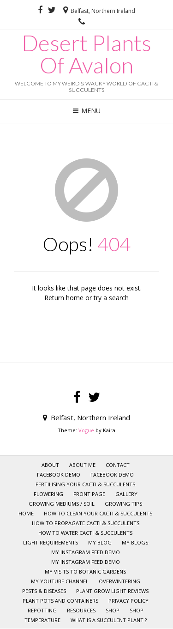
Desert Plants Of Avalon (86, 54)
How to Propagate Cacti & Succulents (85, 523)
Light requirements (50, 542)
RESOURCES (81, 610)
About (50, 464)
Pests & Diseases (44, 590)
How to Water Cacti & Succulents (85, 532)
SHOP (112, 610)
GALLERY (126, 493)
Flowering (48, 493)
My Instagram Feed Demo (85, 552)
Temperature (42, 620)
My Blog (100, 542)
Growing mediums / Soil (62, 503)
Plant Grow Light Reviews (112, 590)
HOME (26, 513)
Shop (136, 610)
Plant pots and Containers (60, 600)
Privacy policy (128, 600)
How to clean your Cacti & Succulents (98, 513)
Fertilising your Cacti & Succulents (85, 484)
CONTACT (118, 464)
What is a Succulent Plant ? (109, 620)
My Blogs (135, 542)
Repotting (42, 610)
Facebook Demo (58, 474)
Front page (89, 493)
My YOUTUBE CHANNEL (60, 581)
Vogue (86, 430)
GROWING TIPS (123, 503)
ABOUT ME (82, 464)
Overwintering (119, 581)
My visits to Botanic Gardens (85, 571)
